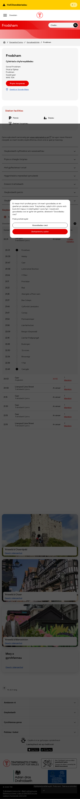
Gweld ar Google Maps (19, 89)
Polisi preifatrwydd (20, 219)
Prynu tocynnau (17, 83)
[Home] (4, 42)
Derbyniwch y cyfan (40, 232)
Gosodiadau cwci (40, 225)
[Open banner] (73, 5)
